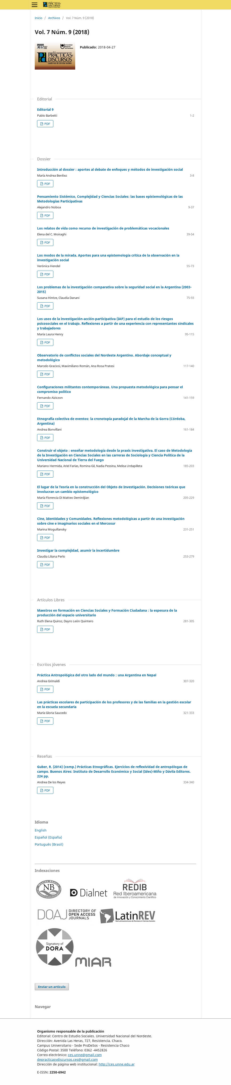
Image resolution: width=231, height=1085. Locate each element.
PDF (47, 124)
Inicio (38, 18)
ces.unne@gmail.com (85, 1055)
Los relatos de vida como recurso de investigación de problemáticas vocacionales (103, 228)
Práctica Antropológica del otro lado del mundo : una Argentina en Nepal (96, 675)
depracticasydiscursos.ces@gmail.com (67, 1059)
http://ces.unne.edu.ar (117, 1064)
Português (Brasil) (49, 844)
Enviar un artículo (52, 987)
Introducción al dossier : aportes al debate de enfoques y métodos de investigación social (110, 169)
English (41, 830)
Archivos (54, 18)
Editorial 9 (45, 109)
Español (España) (48, 837)
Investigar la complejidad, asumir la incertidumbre (78, 550)
